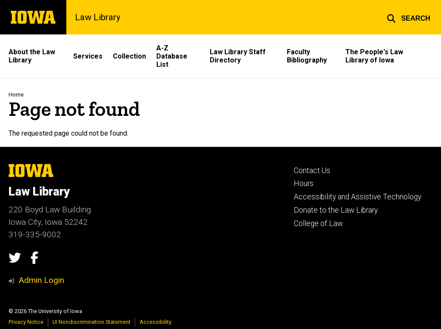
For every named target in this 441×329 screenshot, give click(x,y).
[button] (408, 17)
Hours (304, 183)
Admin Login (41, 280)
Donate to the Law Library (336, 210)
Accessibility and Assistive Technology (357, 196)
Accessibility (155, 322)
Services (87, 56)
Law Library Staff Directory (238, 56)
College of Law (318, 223)
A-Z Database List (171, 56)
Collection (129, 56)
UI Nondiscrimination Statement (91, 322)
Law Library (98, 17)
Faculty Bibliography (307, 56)
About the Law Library (32, 56)
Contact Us (312, 170)
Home (16, 94)
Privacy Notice (26, 322)
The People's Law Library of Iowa (374, 56)
